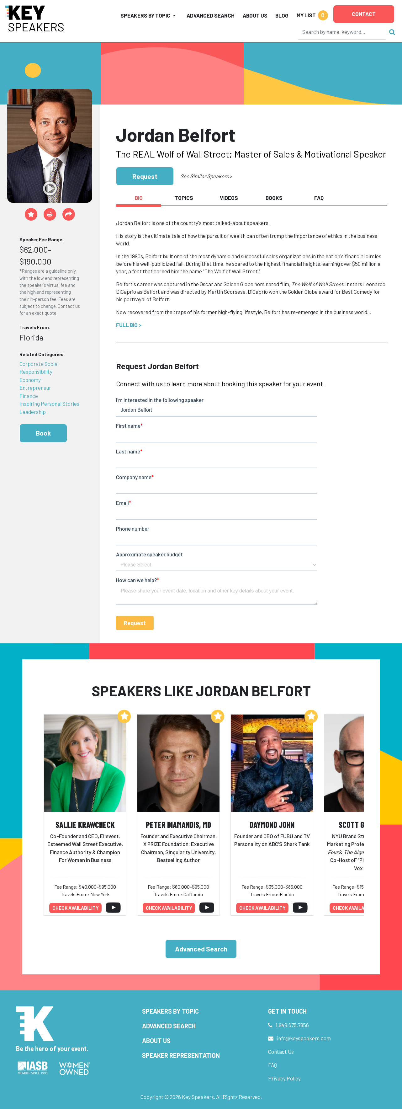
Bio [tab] (139, 198)
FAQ (272, 1065)
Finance (28, 396)
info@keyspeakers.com (304, 1038)
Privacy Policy (284, 1078)
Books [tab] (274, 198)
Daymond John (272, 824)
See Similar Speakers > (206, 176)
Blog (281, 15)
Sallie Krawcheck (85, 824)
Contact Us (281, 1051)
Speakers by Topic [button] (145, 15)
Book (43, 433)
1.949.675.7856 (292, 1025)
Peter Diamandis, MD (178, 824)
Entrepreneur (35, 387)
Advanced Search (211, 15)
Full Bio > (128, 325)
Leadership (32, 412)
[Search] (342, 32)
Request (144, 176)
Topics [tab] (184, 198)
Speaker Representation (181, 1055)
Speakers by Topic (170, 1011)
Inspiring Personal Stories (49, 403)
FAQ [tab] (319, 198)
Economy (30, 380)
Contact (364, 14)
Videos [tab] (229, 198)
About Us (255, 15)
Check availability (75, 908)
